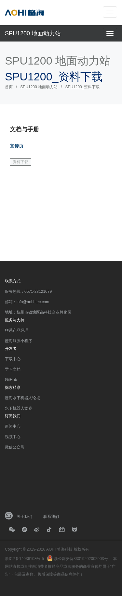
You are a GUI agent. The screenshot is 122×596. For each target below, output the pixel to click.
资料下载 (20, 162)
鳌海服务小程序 (18, 341)
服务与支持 (14, 320)
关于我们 (24, 516)
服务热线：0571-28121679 (28, 291)
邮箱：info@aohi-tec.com (27, 302)
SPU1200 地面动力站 (33, 33)
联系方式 (12, 281)
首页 (9, 87)
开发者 (11, 348)
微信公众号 (14, 447)
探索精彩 (12, 387)
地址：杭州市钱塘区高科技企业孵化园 (38, 312)
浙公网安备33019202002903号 (81, 558)
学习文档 (12, 369)
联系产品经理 (16, 330)
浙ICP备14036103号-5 (24, 558)
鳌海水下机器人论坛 (22, 398)
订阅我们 (12, 416)
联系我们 (51, 516)
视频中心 (12, 437)
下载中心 (12, 359)
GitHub (11, 379)
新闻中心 (12, 426)
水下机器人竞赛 (18, 408)
